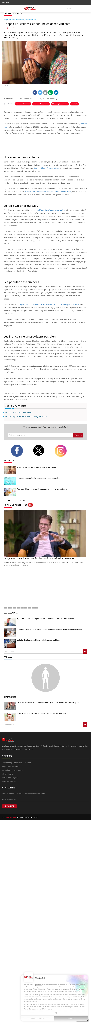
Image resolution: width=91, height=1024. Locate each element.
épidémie (74, 104)
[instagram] (64, 451)
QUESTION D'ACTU (13, 13)
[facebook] (20, 451)
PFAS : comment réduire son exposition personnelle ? (38, 478)
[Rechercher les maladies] (85, 651)
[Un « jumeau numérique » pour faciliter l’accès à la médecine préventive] (45, 533)
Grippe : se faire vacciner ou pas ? (19, 412)
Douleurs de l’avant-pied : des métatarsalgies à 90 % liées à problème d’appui (48, 703)
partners (38, 985)
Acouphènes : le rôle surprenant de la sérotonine (36, 467)
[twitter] (42, 450)
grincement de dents (23, 104)
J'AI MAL (8, 657)
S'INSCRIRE (9, 806)
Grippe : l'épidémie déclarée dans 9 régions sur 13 (26, 416)
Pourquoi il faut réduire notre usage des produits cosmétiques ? (42, 489)
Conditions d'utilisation (13, 770)
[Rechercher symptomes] (85, 724)
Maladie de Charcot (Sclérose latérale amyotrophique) (38, 640)
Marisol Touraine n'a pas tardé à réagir (49, 210)
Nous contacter (9, 781)
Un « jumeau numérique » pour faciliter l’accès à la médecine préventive (39, 558)
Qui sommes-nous (11, 766)
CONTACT (5, 2)
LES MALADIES (11, 612)
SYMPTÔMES (10, 697)
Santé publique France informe (47, 168)
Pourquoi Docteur (9, 817)
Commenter (52, 99)
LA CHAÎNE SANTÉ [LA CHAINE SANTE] (12, 505)
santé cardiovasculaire (41, 104)
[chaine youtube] (29, 505)
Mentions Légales (10, 777)
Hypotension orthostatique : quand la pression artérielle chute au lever (45, 618)
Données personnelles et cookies (17, 762)
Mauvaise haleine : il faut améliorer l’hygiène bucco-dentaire (41, 713)
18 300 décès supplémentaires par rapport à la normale (47, 191)
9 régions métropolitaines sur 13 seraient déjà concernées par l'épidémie (48, 304)
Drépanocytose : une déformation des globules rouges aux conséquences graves (49, 629)
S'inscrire (78, 435)
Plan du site (8, 774)
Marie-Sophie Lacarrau (60, 104)
